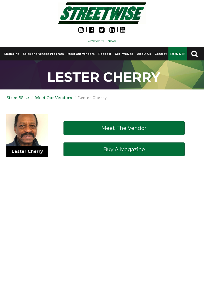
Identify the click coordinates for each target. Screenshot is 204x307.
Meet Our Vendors (81, 54)
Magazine (11, 54)
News (112, 41)
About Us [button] (144, 54)
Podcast (104, 54)
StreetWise (17, 97)
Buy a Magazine (124, 149)
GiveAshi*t (96, 41)
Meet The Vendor (124, 128)
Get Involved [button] (124, 54)
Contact (161, 54)
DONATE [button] (177, 54)
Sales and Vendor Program (43, 54)
